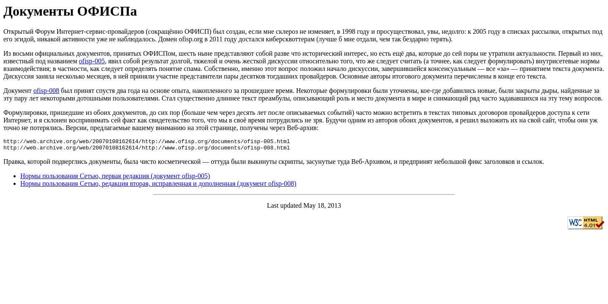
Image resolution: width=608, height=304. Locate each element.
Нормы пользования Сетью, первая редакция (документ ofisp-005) (115, 178)
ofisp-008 (46, 90)
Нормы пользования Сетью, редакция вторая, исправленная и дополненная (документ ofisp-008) (158, 186)
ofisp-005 (92, 61)
